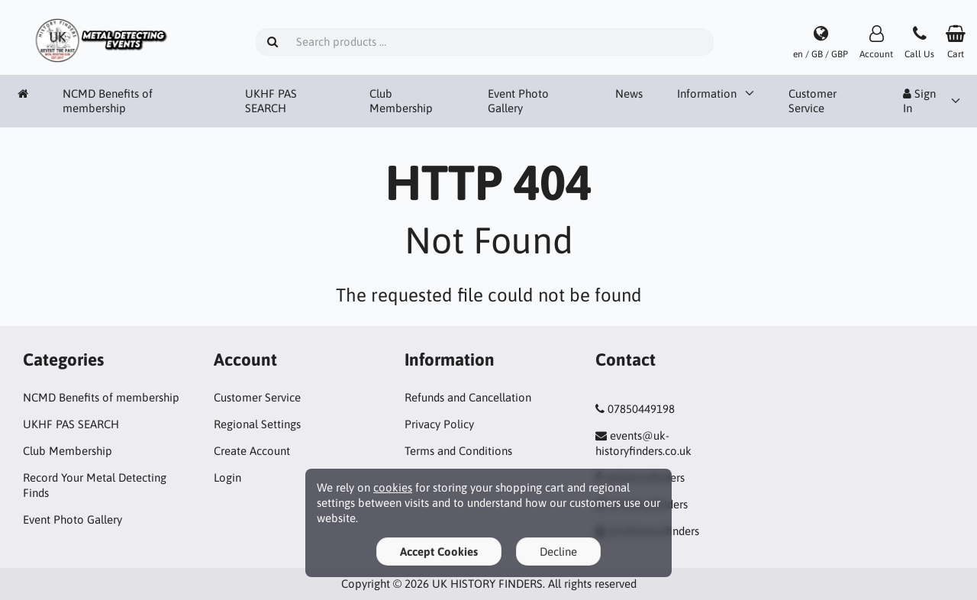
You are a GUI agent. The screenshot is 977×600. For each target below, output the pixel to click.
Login (227, 477)
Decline (558, 551)
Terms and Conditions (458, 450)
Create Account (252, 450)
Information (707, 93)
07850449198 (641, 408)
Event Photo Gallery (518, 101)
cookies (392, 487)
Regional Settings (257, 424)
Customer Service (812, 101)
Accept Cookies (439, 551)
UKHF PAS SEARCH (271, 101)
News (629, 93)
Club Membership (401, 101)
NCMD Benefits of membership (108, 101)
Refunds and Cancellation (468, 397)
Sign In (919, 101)
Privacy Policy (439, 424)
